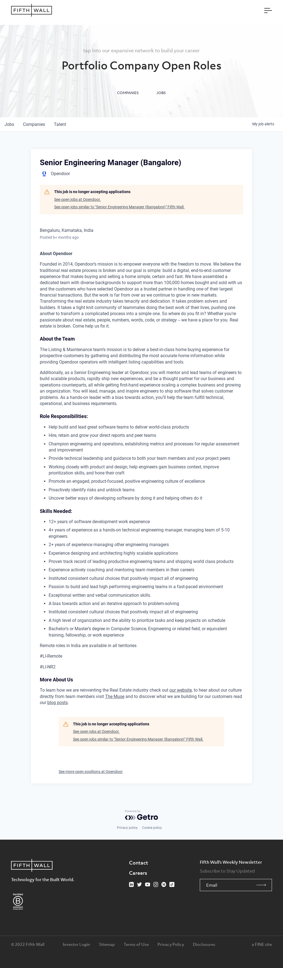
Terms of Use (136, 944)
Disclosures (204, 944)
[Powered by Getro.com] (141, 815)
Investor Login (76, 944)
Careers (138, 873)
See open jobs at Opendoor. (77, 199)
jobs (9, 124)
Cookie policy (152, 828)
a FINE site (262, 944)
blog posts (57, 702)
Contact (138, 862)
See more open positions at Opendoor (91, 771)
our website (180, 690)
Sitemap (107, 944)
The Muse (114, 696)
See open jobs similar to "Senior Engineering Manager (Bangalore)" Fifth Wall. (119, 207)
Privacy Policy (171, 944)
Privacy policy (127, 828)
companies (34, 124)
